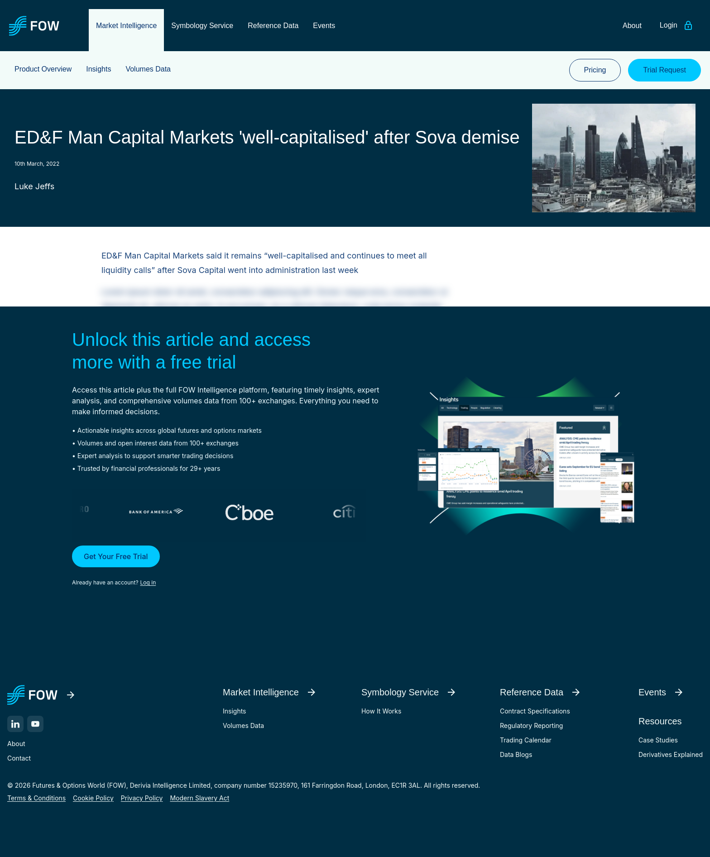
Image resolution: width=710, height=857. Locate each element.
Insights (234, 711)
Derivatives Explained (670, 754)
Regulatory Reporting (531, 725)
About (16, 743)
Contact (19, 758)
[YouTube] (35, 724)
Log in (148, 582)
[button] (231, 566)
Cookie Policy (93, 798)
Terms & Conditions (36, 798)
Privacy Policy (142, 798)
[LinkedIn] (15, 724)
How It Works (381, 711)
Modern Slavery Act (199, 798)
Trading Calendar (526, 740)
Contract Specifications (535, 711)
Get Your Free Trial (116, 556)
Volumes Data (243, 725)
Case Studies (658, 740)
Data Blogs (516, 754)
